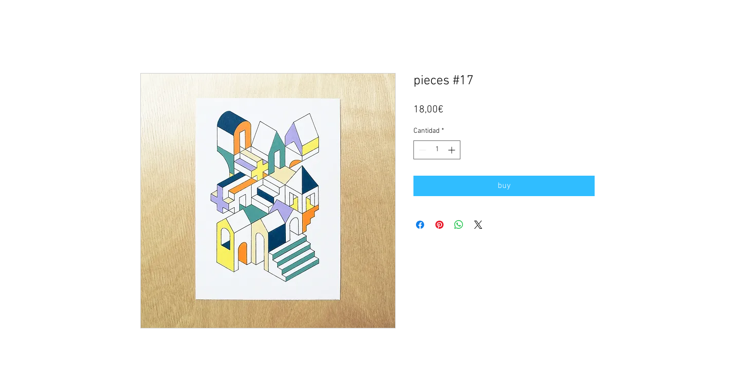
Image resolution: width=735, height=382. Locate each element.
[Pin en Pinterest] (439, 225)
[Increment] (452, 150)
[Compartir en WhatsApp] (459, 225)
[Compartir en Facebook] (420, 225)
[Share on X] (478, 225)
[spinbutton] (437, 150)
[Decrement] (421, 150)
